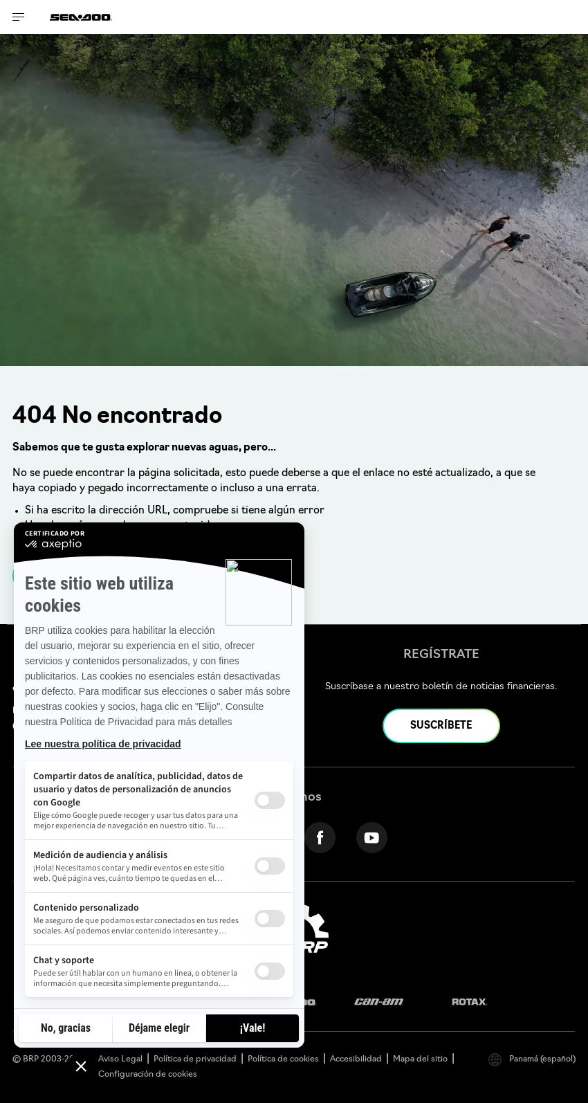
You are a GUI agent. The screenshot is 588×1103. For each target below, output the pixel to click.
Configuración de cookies (147, 1074)
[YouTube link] (371, 837)
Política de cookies (283, 1059)
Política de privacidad (195, 1059)
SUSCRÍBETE (441, 726)
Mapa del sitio (420, 1059)
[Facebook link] (320, 837)
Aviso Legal (120, 1059)
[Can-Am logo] (379, 1002)
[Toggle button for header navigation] (18, 17)
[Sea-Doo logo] (81, 17)
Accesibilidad (356, 1059)
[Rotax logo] (469, 1002)
